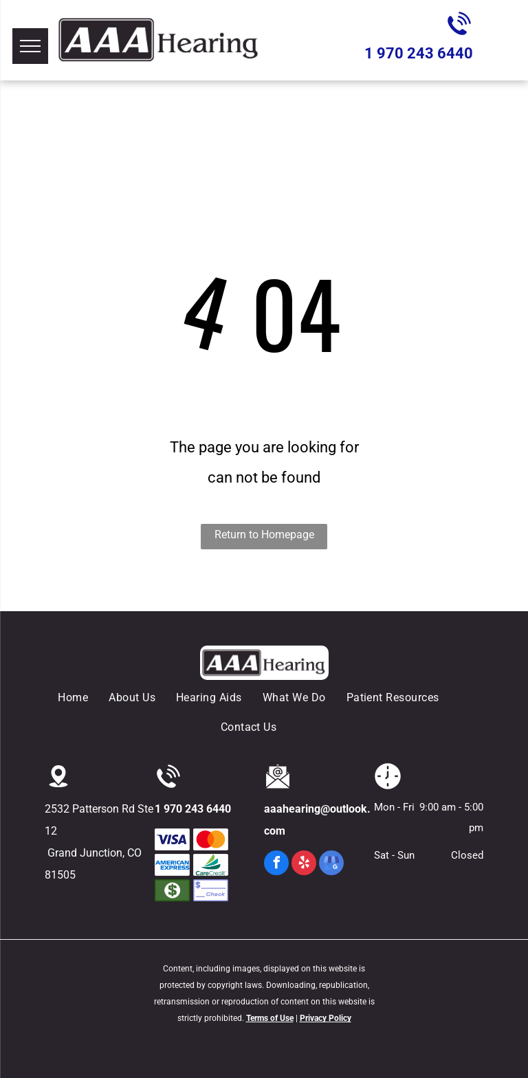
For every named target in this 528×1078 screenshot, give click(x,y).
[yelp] (304, 864)
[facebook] (276, 864)
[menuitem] (83, 697)
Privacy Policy (325, 1018)
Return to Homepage (264, 534)
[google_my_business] (331, 864)
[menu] (30, 46)
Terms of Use (270, 1018)
